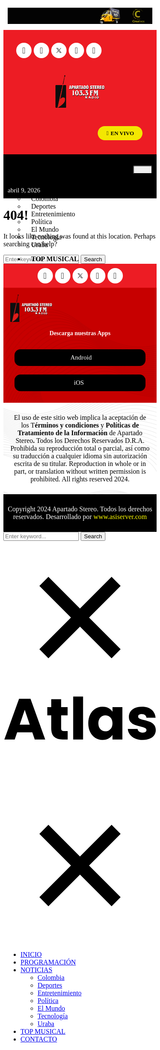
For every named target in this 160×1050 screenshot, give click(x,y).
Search (93, 536)
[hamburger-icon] (142, 169)
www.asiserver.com (120, 516)
